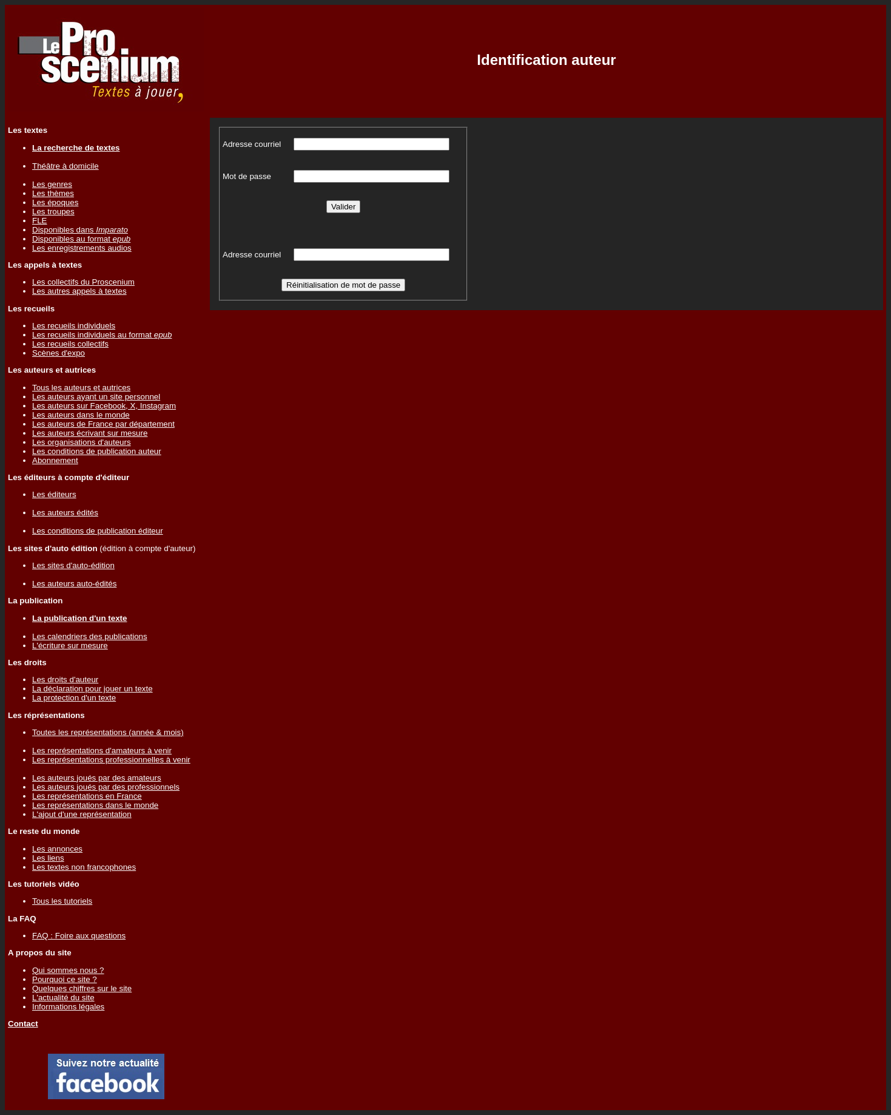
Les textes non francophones (84, 867)
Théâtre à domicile (65, 166)
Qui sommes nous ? (68, 970)
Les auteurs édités (65, 512)
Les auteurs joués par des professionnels (106, 786)
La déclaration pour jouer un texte (92, 688)
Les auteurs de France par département (103, 424)
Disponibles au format (81, 238)
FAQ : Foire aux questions (79, 935)
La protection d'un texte (74, 697)
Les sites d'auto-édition (73, 565)
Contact (23, 1023)
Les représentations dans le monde (95, 805)
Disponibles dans (80, 229)
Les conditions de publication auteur (96, 451)
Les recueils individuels (73, 325)
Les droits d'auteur (65, 679)
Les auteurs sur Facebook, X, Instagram (104, 405)
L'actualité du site (63, 997)
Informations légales (68, 1006)
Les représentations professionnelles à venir (111, 759)
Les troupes (53, 211)
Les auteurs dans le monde (81, 414)
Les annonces (57, 848)
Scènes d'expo (58, 353)
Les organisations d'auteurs (81, 442)
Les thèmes (53, 193)
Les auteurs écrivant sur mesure (89, 433)
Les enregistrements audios (82, 247)
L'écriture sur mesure (70, 645)
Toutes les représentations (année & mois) (108, 732)
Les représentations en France (87, 796)
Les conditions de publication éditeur (97, 530)
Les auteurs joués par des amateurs (96, 777)
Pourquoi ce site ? (64, 979)
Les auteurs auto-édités (74, 583)
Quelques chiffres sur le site (82, 988)
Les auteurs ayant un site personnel (96, 396)
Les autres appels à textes (79, 291)
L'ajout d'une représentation (82, 814)
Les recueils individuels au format (102, 334)
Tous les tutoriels (62, 901)
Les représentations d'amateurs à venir (102, 750)
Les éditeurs (54, 494)
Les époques (55, 202)
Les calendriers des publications (89, 636)
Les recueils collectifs (70, 343)
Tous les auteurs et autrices (81, 387)
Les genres (52, 184)
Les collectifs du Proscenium (83, 281)
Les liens (48, 858)
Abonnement (55, 460)
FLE (39, 220)
